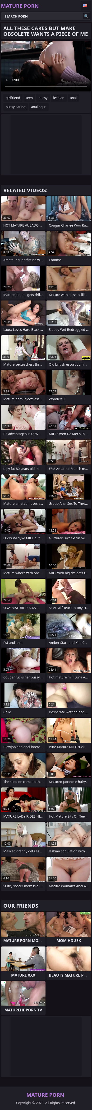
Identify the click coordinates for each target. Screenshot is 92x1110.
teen (29, 98)
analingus (38, 107)
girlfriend (13, 98)
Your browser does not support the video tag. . (46, 66)
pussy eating (15, 107)
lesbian (58, 98)
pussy (42, 98)
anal (73, 98)
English (86, 5)
